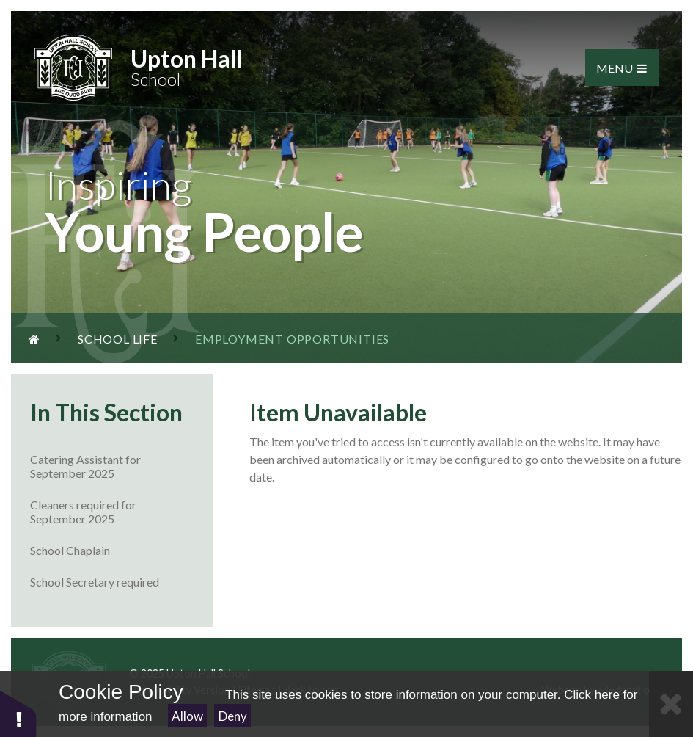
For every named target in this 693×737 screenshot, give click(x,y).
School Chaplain (121, 550)
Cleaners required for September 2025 (121, 512)
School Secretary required (121, 582)
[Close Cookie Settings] (671, 704)
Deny (233, 716)
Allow (187, 716)
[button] (18, 713)
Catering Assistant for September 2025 (121, 466)
